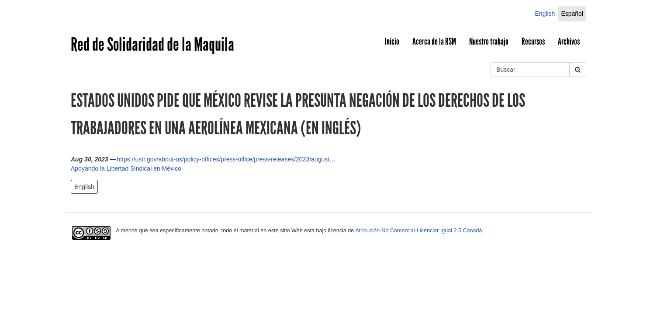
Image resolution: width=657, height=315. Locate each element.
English (545, 13)
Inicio (392, 41)
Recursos (533, 41)
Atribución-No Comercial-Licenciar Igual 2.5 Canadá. (419, 231)
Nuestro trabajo (488, 41)
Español (572, 13)
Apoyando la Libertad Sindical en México (126, 168)
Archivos (569, 41)
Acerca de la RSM (434, 41)
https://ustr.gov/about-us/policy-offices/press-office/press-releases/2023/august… (226, 159)
